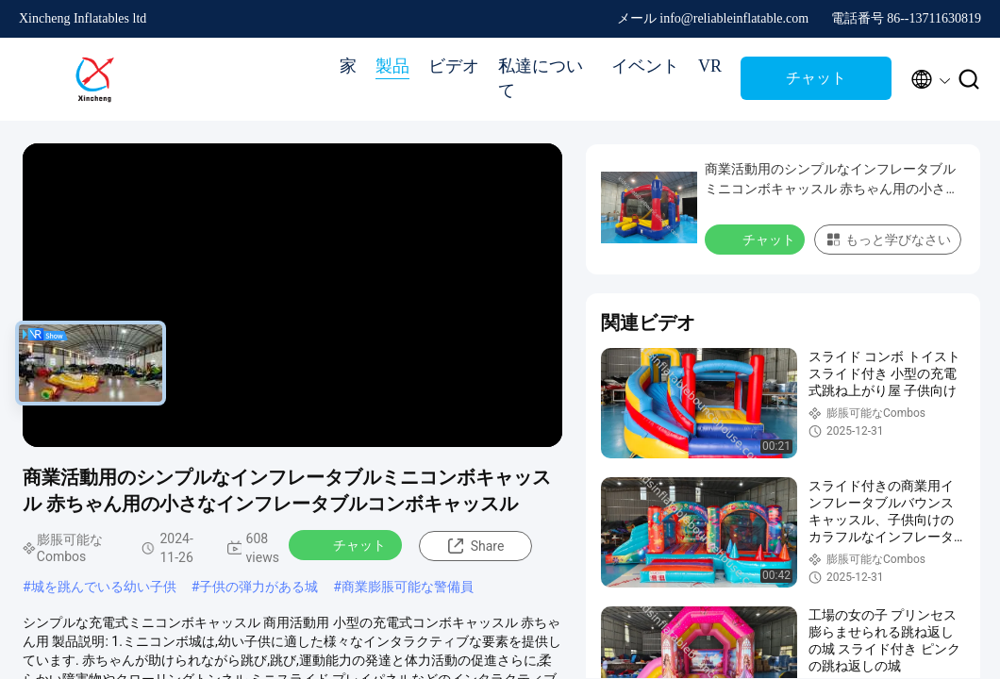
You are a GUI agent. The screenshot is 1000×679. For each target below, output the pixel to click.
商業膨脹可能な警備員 (408, 586)
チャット (816, 78)
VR (710, 66)
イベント (645, 66)
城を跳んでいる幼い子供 (103, 586)
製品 (392, 66)
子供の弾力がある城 (258, 586)
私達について (540, 78)
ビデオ (453, 66)
